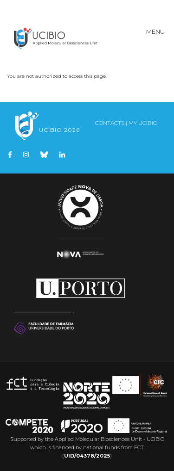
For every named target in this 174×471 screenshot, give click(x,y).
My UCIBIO (143, 122)
